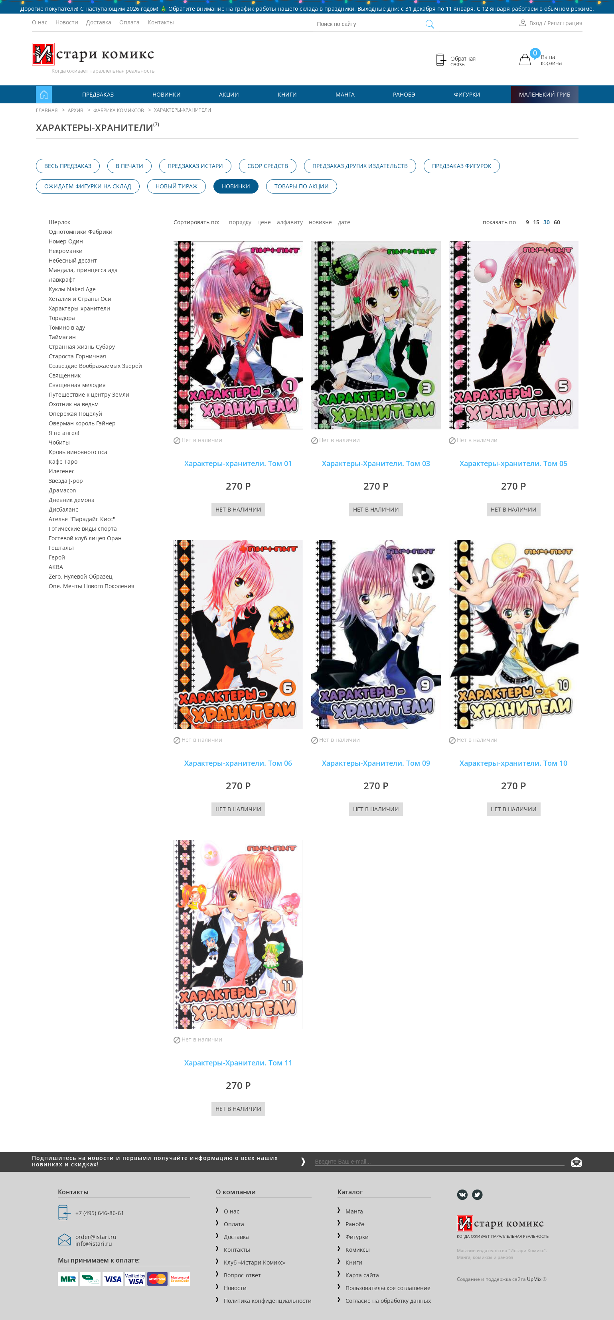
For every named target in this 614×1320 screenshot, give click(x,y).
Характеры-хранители (79, 308)
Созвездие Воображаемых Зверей (95, 366)
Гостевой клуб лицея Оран (85, 538)
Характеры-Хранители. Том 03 (376, 463)
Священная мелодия (77, 385)
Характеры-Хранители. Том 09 (376, 763)
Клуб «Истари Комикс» (255, 1262)
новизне (320, 222)
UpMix (534, 1279)
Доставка (98, 22)
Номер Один (66, 241)
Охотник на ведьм (74, 404)
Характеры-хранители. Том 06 (238, 763)
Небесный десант (73, 260)
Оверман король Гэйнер (82, 423)
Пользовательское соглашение (387, 1288)
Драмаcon (62, 490)
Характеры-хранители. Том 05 (513, 463)
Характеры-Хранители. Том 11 (238, 1062)
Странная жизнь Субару (82, 347)
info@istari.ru (93, 1243)
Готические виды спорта (83, 529)
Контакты (161, 22)
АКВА (56, 567)
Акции (229, 94)
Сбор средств (267, 166)
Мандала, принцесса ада (83, 270)
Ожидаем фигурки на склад (87, 186)
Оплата (129, 22)
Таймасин (62, 337)
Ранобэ (404, 94)
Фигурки (467, 94)
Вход (535, 23)
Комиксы (357, 1249)
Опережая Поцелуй (75, 414)
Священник (65, 375)
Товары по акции (301, 186)
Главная (47, 110)
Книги (287, 94)
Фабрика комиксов (118, 110)
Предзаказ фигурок (462, 166)
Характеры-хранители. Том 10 (513, 763)
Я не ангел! (64, 433)
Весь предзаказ (67, 166)
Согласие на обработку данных (388, 1300)
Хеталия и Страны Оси (80, 299)
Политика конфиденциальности (268, 1300)
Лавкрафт (62, 280)
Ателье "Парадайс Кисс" (82, 519)
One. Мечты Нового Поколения (91, 586)
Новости (66, 22)
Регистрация (564, 23)
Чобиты (59, 442)
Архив (75, 110)
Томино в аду (67, 327)
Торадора (62, 318)
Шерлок (59, 222)
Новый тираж (176, 186)
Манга (345, 94)
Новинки (166, 94)
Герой (57, 557)
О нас (39, 22)
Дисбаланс (63, 509)
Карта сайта (362, 1275)
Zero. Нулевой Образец (81, 576)
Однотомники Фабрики (81, 232)
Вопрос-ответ (242, 1275)
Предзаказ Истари (195, 166)
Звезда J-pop (66, 481)
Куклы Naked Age (72, 289)
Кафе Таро (63, 461)
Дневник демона (72, 500)
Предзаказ (98, 94)
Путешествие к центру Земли (89, 394)
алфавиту (290, 222)
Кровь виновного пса (78, 452)
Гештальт (62, 548)
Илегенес (62, 471)
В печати (129, 166)
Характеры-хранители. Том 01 (238, 463)
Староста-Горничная (77, 356)
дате (344, 222)
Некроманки (66, 251)
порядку (240, 222)
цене (264, 222)
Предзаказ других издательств (360, 166)
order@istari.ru (95, 1237)
